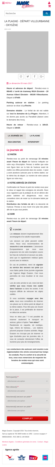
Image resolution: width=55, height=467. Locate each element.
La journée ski (15, 136)
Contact (40, 442)
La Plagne (35, 136)
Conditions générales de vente (25, 442)
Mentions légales (8, 442)
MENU (6, 3)
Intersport (33, 142)
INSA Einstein (14, 142)
